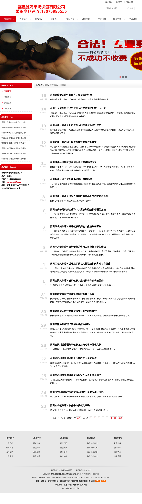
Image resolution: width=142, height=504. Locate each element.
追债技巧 (63, 452)
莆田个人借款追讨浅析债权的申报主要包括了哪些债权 (78, 246)
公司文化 (9, 456)
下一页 (113, 418)
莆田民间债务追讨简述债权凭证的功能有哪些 (73, 311)
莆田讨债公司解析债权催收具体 (13, 148)
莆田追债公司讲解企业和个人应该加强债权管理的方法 (78, 209)
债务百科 (55, 19)
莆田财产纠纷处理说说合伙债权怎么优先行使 (73, 358)
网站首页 (8, 19)
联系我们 (70, 470)
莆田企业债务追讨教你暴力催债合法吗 (70, 405)
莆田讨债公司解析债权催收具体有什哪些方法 (73, 162)
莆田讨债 (70, 19)
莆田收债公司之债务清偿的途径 (13, 154)
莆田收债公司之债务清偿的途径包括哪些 (71, 179)
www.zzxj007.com (14, 182)
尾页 (120, 418)
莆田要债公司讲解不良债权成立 (13, 143)
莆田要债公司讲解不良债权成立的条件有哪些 (73, 142)
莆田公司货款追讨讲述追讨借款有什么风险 (72, 294)
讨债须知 (102, 19)
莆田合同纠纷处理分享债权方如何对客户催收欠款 (75, 344)
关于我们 (23, 19)
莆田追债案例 (92, 456)
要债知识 (7, 97)
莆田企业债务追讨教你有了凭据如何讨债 (71, 95)
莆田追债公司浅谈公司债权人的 (13, 138)
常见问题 (7, 109)
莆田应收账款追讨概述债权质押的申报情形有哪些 (75, 226)
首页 (46, 85)
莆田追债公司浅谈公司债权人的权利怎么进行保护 (75, 125)
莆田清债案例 (92, 452)
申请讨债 (133, 19)
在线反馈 (129, 2)
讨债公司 (63, 443)
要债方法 (63, 448)
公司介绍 (9, 443)
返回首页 (108, 2)
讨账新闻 (7, 91)
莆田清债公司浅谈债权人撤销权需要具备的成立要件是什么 (80, 196)
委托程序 (117, 448)
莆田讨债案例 (92, 443)
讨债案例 (86, 19)
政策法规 (7, 103)
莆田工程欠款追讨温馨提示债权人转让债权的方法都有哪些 (80, 263)
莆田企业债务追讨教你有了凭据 (13, 128)
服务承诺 (117, 456)
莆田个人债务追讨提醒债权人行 (13, 122)
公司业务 (9, 448)
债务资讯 (39, 19)
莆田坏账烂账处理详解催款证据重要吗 (70, 324)
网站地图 (79, 470)
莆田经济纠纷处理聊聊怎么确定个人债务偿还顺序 (75, 375)
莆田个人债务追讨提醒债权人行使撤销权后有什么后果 (78, 108)
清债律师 (63, 456)
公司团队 (9, 452)
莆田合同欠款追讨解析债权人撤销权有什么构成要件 (76, 280)
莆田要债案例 (92, 448)
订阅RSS (87, 470)
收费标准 (117, 443)
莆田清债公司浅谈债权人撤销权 (13, 159)
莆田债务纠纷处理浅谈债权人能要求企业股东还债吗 (76, 392)
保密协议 (117, 452)
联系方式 (119, 2)
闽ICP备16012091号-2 (71, 488)
